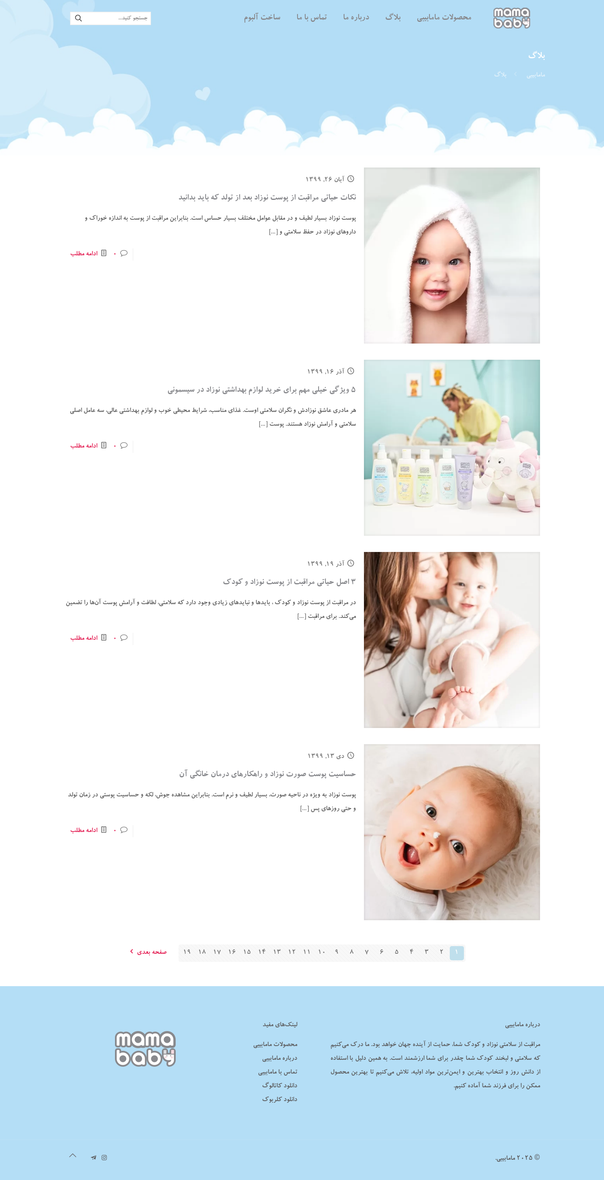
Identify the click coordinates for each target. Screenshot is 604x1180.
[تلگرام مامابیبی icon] (93, 1159)
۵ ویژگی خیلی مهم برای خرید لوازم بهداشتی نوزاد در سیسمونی (261, 390)
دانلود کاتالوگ (279, 1086)
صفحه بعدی (146, 953)
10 (322, 953)
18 (202, 953)
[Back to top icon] (72, 1156)
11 (307, 953)
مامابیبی (535, 75)
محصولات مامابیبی (275, 1045)
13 (277, 953)
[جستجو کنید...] (110, 18)
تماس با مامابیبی (277, 1072)
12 (292, 953)
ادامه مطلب (83, 254)
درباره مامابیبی (279, 1059)
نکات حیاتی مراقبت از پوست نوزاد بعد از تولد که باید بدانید (267, 198)
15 (247, 953)
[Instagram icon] (104, 1159)
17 (217, 953)
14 (262, 953)
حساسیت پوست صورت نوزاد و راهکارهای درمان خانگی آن (267, 774)
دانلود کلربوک (279, 1100)
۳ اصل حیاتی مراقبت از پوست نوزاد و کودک (289, 582)
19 (187, 953)
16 (232, 953)
